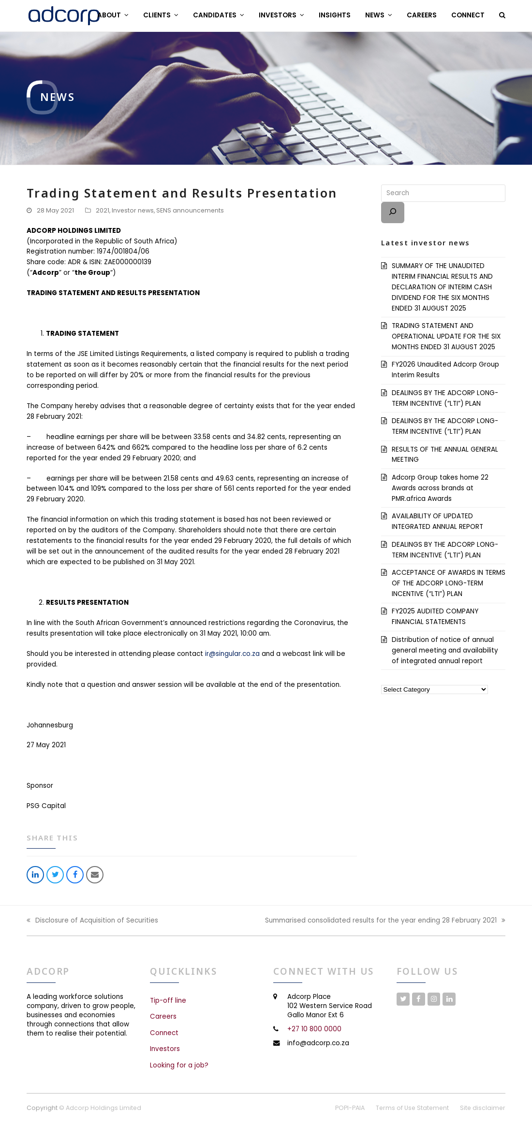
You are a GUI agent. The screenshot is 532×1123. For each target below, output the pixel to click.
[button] (502, 15)
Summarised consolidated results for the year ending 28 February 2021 (385, 921)
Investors (165, 1048)
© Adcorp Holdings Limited (100, 1108)
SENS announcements (190, 210)
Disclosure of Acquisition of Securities (92, 921)
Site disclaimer (482, 1108)
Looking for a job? (179, 1065)
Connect (164, 1033)
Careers (163, 1016)
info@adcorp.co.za (318, 1043)
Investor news (133, 210)
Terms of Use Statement (412, 1108)
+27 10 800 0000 (314, 1029)
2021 (102, 210)
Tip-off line (168, 1000)
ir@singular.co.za (232, 653)
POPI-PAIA (350, 1108)
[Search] (392, 212)
